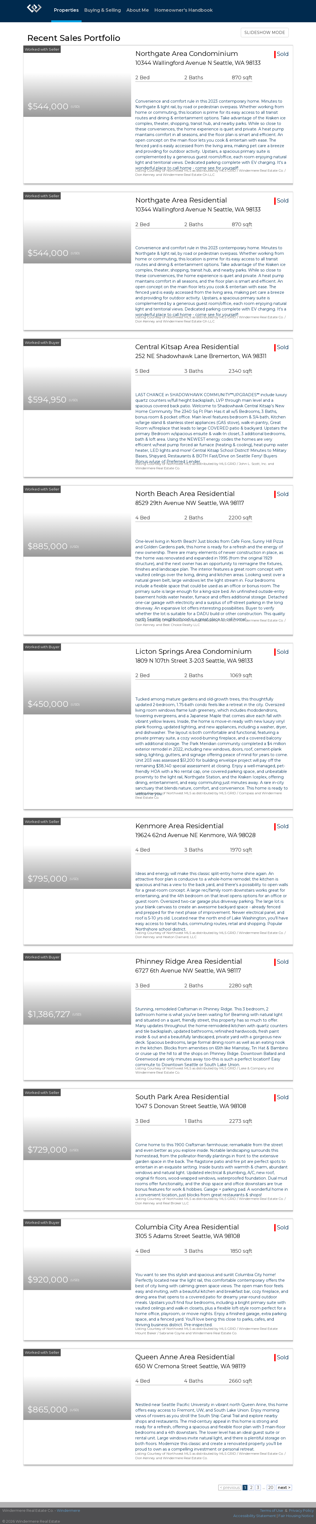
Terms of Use (271, 1510)
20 (270, 1487)
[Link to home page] (34, 11)
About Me (137, 10)
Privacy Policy (301, 1510)
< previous (230, 1487)
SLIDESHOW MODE (264, 32)
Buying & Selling (102, 10)
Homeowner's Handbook (184, 10)
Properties (66, 10)
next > (284, 1487)
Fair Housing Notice (296, 1515)
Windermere (68, 1510)
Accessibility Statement (254, 1515)
